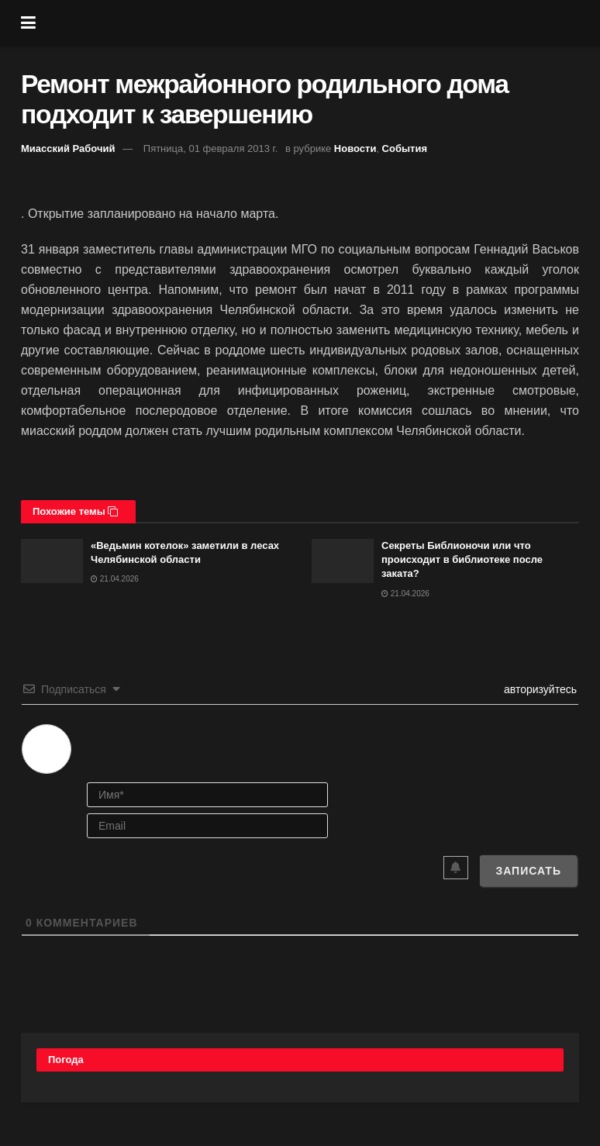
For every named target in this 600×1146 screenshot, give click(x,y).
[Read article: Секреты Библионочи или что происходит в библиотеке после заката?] (343, 561)
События (404, 148)
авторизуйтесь (539, 689)
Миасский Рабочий (68, 148)
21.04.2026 (115, 579)
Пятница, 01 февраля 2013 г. (210, 148)
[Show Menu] (28, 23)
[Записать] (528, 870)
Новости (355, 148)
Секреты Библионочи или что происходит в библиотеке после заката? (462, 559)
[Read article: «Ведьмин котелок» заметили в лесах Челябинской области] (52, 561)
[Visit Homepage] (311, 23)
